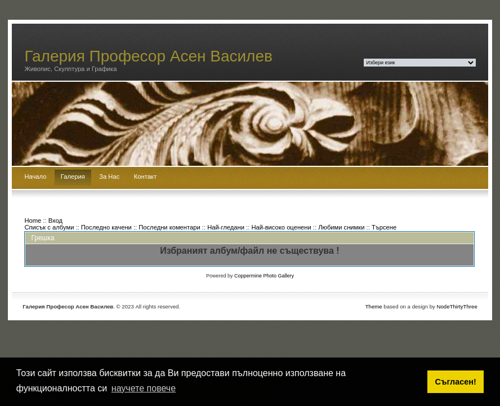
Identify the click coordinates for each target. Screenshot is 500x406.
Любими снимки (341, 227)
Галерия (73, 176)
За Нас (109, 176)
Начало (35, 176)
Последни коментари (169, 227)
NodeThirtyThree (457, 306)
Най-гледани (225, 227)
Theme (373, 306)
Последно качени (106, 227)
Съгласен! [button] (455, 381)
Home (32, 220)
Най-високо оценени (281, 227)
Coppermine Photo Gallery (264, 276)
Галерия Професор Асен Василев (148, 56)
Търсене (384, 227)
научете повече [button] (143, 388)
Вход (55, 220)
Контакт (145, 176)
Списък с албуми (49, 227)
